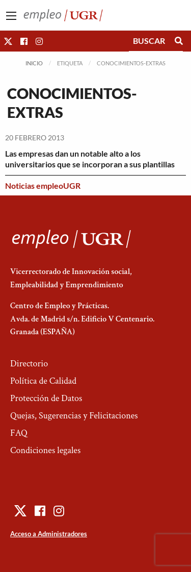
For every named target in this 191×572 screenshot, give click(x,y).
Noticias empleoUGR (42, 185)
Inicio (34, 63)
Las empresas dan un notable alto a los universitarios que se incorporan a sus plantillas (90, 158)
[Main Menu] (11, 16)
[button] (8, 41)
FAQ (19, 433)
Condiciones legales (45, 450)
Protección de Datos (46, 398)
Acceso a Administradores (48, 534)
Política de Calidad (43, 381)
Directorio (29, 363)
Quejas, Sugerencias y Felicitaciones (74, 415)
